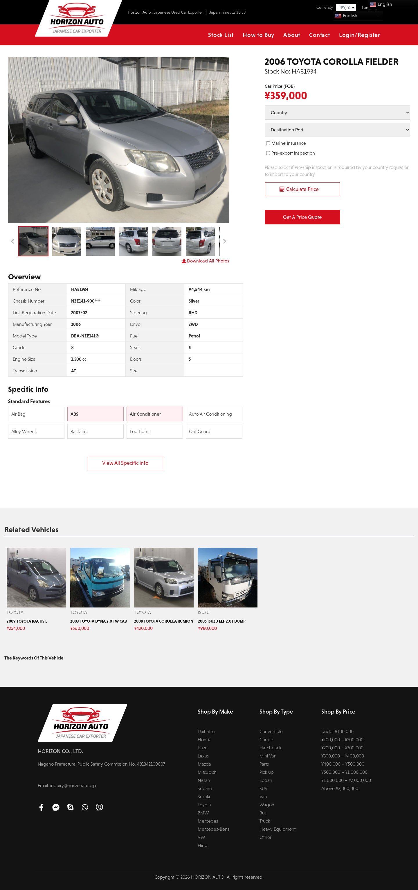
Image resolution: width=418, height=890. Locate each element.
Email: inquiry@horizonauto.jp (67, 785)
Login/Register (359, 35)
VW (201, 837)
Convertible (271, 731)
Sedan (266, 780)
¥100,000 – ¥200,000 (342, 739)
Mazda (204, 764)
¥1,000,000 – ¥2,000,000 (346, 780)
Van (263, 796)
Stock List (221, 35)
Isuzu (203, 747)
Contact (319, 35)
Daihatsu (206, 731)
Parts (264, 764)
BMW (203, 812)
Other (265, 837)
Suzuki (204, 796)
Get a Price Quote (302, 217)
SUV (264, 788)
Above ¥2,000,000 (339, 788)
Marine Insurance (288, 143)
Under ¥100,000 (337, 731)
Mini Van (268, 755)
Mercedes (208, 820)
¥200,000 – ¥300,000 (342, 747)
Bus (263, 812)
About (291, 35)
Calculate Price (302, 189)
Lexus (203, 755)
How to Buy (258, 35)
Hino (202, 845)
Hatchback (270, 747)
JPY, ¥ (344, 8)
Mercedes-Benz (213, 829)
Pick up (267, 772)
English (346, 15)
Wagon (267, 804)
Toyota (204, 804)
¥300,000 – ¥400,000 (342, 755)
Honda (205, 739)
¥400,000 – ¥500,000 (342, 764)
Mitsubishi (207, 772)
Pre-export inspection (293, 153)
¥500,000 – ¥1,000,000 (344, 772)
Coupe (266, 739)
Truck (265, 820)
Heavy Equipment (278, 829)
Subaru (205, 788)
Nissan (204, 780)
